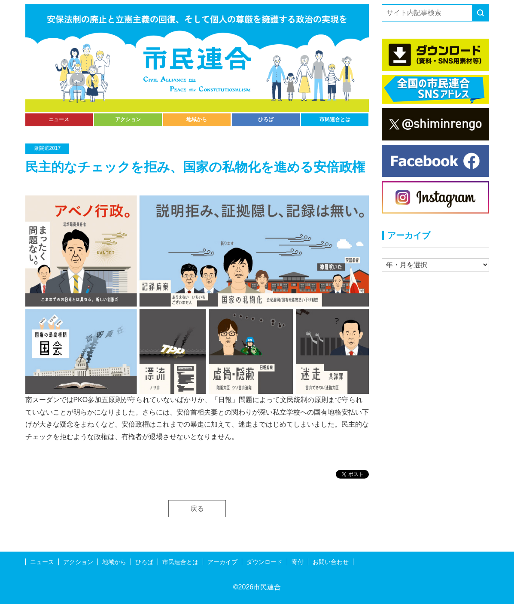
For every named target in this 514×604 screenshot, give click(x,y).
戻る (197, 508)
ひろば (266, 119)
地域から (196, 119)
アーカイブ (222, 561)
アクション (128, 119)
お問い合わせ (331, 561)
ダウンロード (264, 561)
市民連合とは (334, 119)
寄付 (298, 561)
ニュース (59, 119)
